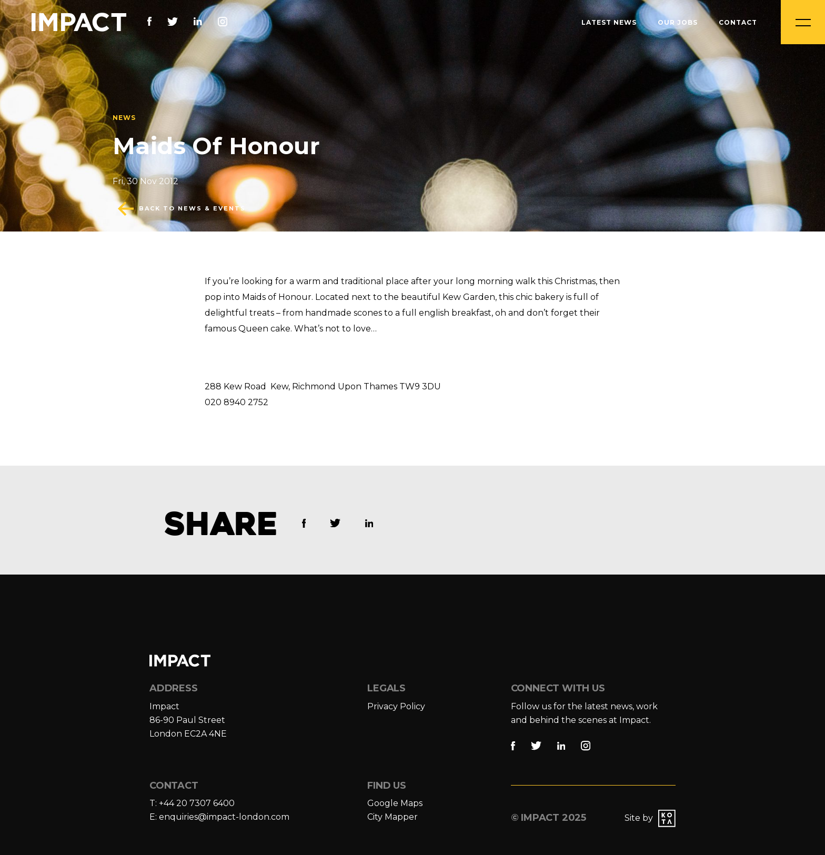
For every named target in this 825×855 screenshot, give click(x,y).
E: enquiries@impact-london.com (219, 817)
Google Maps (394, 803)
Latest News (609, 22)
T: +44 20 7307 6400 (192, 803)
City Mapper (392, 817)
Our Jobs (678, 22)
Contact (738, 22)
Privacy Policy (396, 706)
